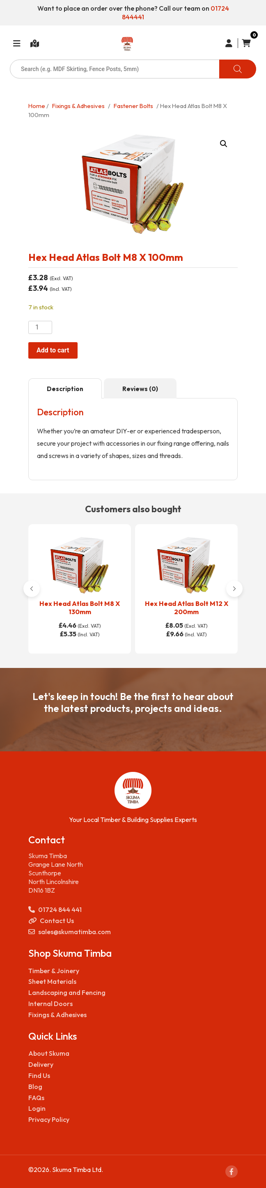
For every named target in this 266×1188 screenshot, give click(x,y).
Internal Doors (50, 1003)
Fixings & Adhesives (78, 106)
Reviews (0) (140, 389)
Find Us (39, 1075)
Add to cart (53, 350)
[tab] (65, 388)
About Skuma (48, 1053)
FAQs (36, 1098)
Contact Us (51, 920)
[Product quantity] (40, 327)
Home (36, 106)
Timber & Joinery (53, 971)
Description (65, 389)
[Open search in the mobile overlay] (133, 69)
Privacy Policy (48, 1119)
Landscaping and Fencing (66, 992)
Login (37, 1108)
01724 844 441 (55, 909)
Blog (35, 1086)
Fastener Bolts (133, 106)
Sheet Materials (52, 981)
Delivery (40, 1064)
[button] (223, 143)
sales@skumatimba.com (69, 932)
